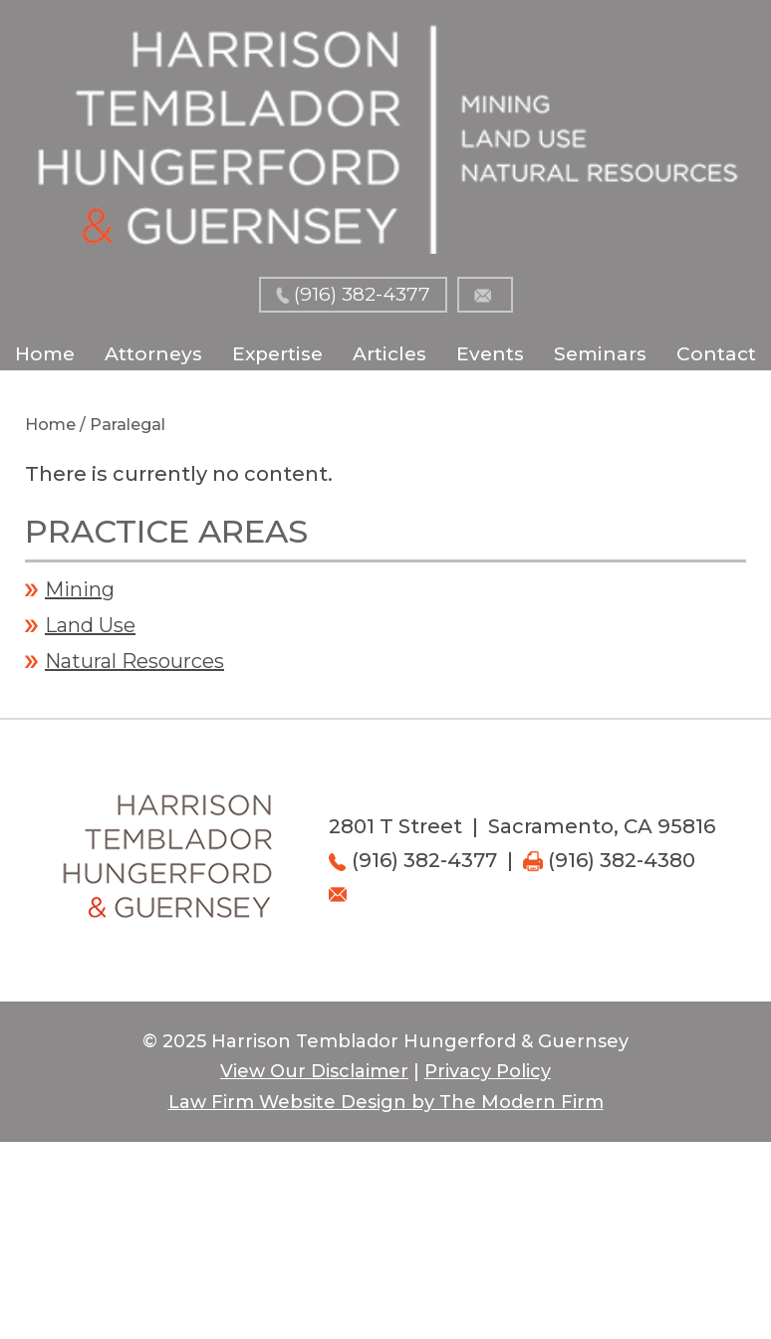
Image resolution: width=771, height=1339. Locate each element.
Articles (389, 353)
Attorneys (153, 353)
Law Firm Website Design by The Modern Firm (386, 1102)
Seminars (600, 353)
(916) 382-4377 (362, 294)
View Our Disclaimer (314, 1071)
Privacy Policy (487, 1071)
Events (490, 353)
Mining (80, 589)
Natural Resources (134, 661)
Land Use (90, 625)
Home (45, 353)
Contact (716, 353)
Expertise (277, 353)
